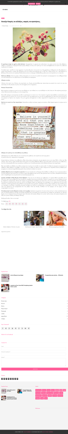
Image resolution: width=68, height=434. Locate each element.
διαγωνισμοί (4, 308)
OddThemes (27, 432)
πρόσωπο (60, 395)
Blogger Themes (47, 432)
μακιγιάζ (44, 395)
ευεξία (2, 313)
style (61, 390)
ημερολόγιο (4, 316)
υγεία (46, 398)
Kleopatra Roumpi (5, 25)
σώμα (42, 398)
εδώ (9, 201)
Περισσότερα (31, 3)
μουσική (55, 395)
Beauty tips (4, 301)
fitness (2, 306)
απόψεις (43, 393)
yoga (64, 390)
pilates (57, 390)
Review (3, 303)
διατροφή (3, 311)
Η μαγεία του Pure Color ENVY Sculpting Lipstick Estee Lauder (21, 286)
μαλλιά (49, 395)
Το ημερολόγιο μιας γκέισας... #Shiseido (27, 390)
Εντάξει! (38, 3)
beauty (3, 18)
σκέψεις (3, 318)
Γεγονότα (38, 393)
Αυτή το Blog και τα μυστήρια (16, 275)
